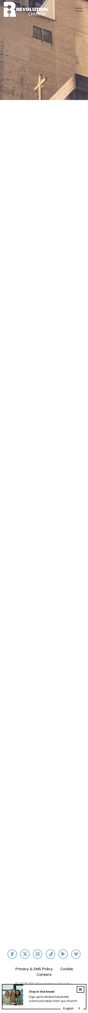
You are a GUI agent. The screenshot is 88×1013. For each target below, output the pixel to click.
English (68, 1008)
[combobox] (72, 1008)
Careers (44, 974)
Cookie (66, 969)
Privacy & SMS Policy (34, 969)
